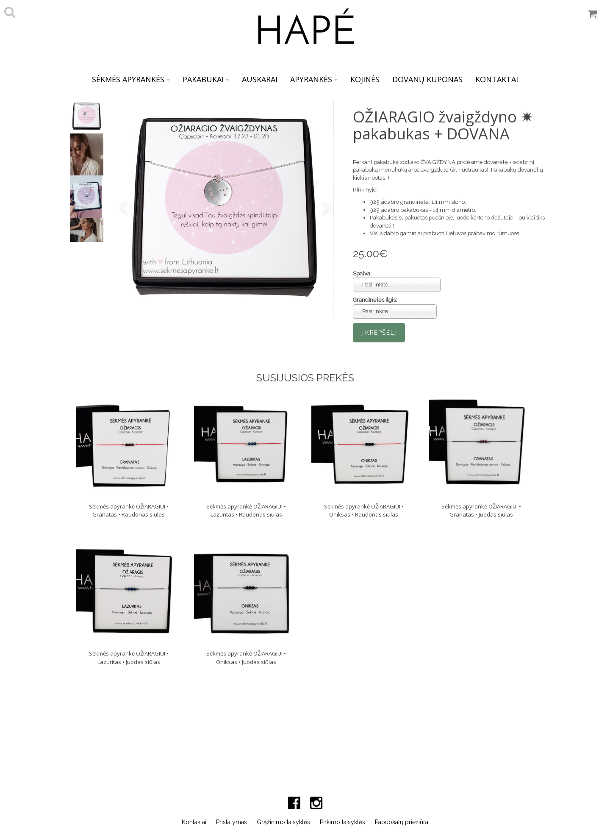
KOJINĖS (365, 79)
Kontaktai (194, 822)
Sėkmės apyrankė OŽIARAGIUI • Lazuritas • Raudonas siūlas (246, 511)
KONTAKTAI (496, 79)
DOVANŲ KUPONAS (427, 79)
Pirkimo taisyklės (342, 822)
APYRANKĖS (314, 79)
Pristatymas (231, 822)
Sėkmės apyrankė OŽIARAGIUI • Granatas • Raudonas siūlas (129, 511)
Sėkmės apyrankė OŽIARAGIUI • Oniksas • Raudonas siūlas (364, 511)
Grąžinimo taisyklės (283, 822)
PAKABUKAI (206, 79)
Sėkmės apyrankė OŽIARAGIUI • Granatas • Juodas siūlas (481, 511)
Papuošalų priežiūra (401, 822)
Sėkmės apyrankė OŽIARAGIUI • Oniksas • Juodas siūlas (246, 658)
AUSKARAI (259, 79)
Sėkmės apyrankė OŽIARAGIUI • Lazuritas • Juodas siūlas (129, 658)
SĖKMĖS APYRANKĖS (131, 79)
